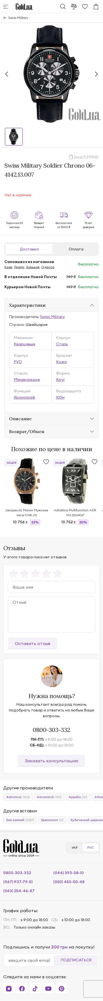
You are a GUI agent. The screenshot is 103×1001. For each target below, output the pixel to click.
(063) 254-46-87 (19, 890)
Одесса (47, 267)
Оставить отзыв (32, 643)
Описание (20, 418)
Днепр (19, 267)
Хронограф (24, 397)
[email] (31, 960)
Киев (8, 267)
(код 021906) (86, 156)
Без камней (20, 820)
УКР (74, 847)
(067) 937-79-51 (18, 881)
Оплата (76, 249)
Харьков (32, 267)
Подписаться (75, 960)
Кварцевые (24, 344)
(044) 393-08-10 (68, 872)
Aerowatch (49, 797)
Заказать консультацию (51, 760)
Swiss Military (18, 18)
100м (60, 397)
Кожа (61, 361)
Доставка (29, 249)
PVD (18, 361)
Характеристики (27, 305)
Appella (78, 797)
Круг (60, 379)
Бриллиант (52, 820)
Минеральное (27, 379)
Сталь (62, 344)
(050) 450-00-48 (69, 881)
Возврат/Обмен (26, 431)
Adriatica (18, 797)
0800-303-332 (51, 730)
